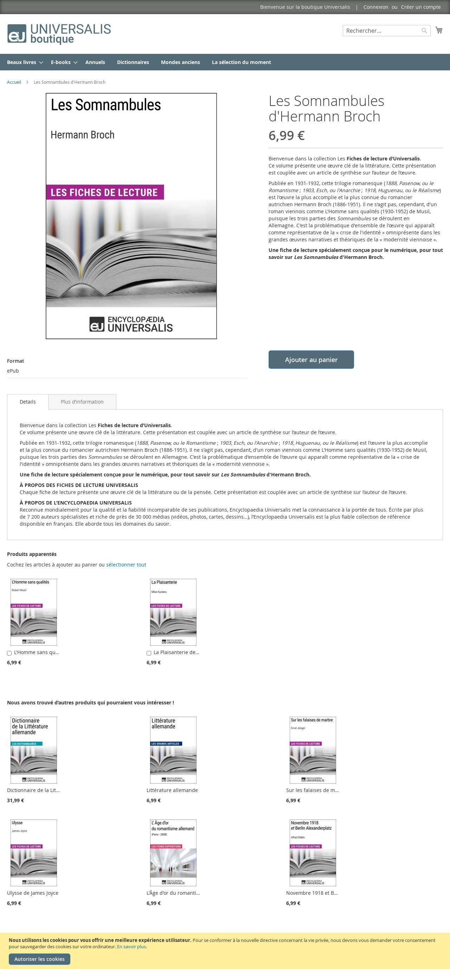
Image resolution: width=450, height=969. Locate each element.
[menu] (225, 62)
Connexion (376, 7)
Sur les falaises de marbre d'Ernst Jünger (334, 790)
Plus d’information (82, 401)
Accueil (14, 82)
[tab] (28, 402)
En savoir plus (131, 946)
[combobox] (387, 30)
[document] (226, 951)
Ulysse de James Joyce (32, 892)
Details (28, 401)
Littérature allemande (172, 790)
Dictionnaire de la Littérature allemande (54, 790)
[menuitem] (23, 62)
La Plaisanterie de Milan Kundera (193, 652)
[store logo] (59, 33)
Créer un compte (421, 7)
